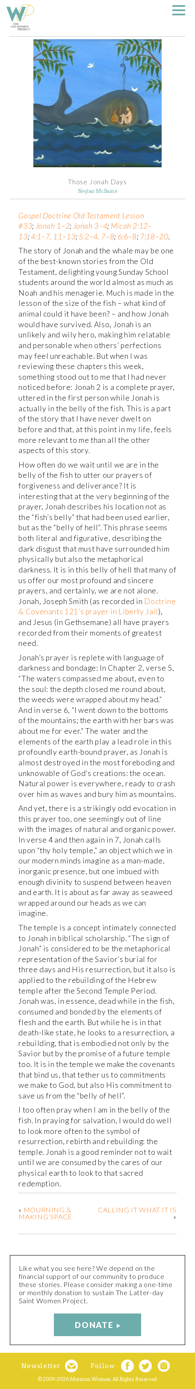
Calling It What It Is (137, 1210)
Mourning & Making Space (45, 1213)
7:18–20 (154, 236)
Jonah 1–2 (52, 225)
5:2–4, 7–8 (96, 236)
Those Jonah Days (97, 181)
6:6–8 (127, 236)
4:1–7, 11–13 (53, 236)
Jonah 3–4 (90, 225)
